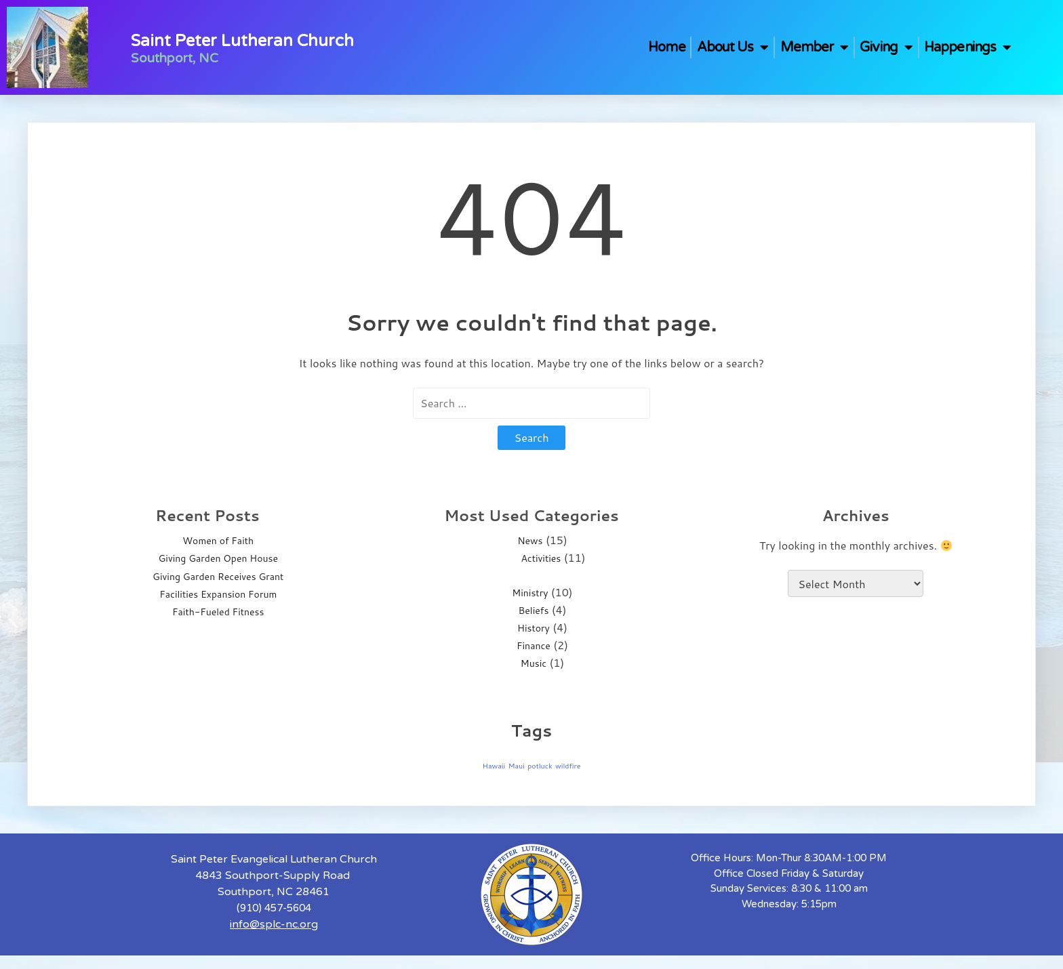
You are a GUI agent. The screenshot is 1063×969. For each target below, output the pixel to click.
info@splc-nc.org (274, 924)
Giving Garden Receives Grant (218, 576)
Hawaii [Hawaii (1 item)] (494, 765)
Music (533, 663)
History (533, 628)
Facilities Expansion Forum (218, 594)
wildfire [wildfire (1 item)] (568, 765)
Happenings (967, 47)
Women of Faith (218, 541)
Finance (533, 646)
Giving (886, 47)
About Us (733, 47)
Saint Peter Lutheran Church (242, 41)
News (529, 541)
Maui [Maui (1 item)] (516, 765)
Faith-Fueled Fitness (218, 612)
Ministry (530, 593)
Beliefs (534, 610)
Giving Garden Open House (218, 558)
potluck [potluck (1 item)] (539, 765)
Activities (541, 558)
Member (814, 47)
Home (666, 47)
